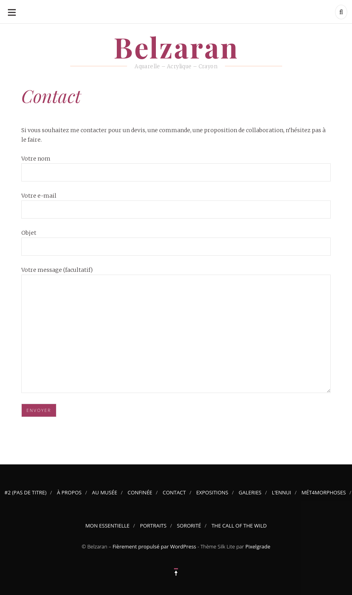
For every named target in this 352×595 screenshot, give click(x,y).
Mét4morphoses (323, 492)
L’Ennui (281, 492)
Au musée (104, 492)
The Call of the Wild (239, 525)
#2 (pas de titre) (25, 492)
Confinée (139, 492)
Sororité (189, 525)
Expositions (212, 492)
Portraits (153, 525)
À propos (69, 492)
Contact (174, 492)
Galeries (250, 492)
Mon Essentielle (107, 525)
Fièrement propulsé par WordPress (154, 546)
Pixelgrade (257, 546)
